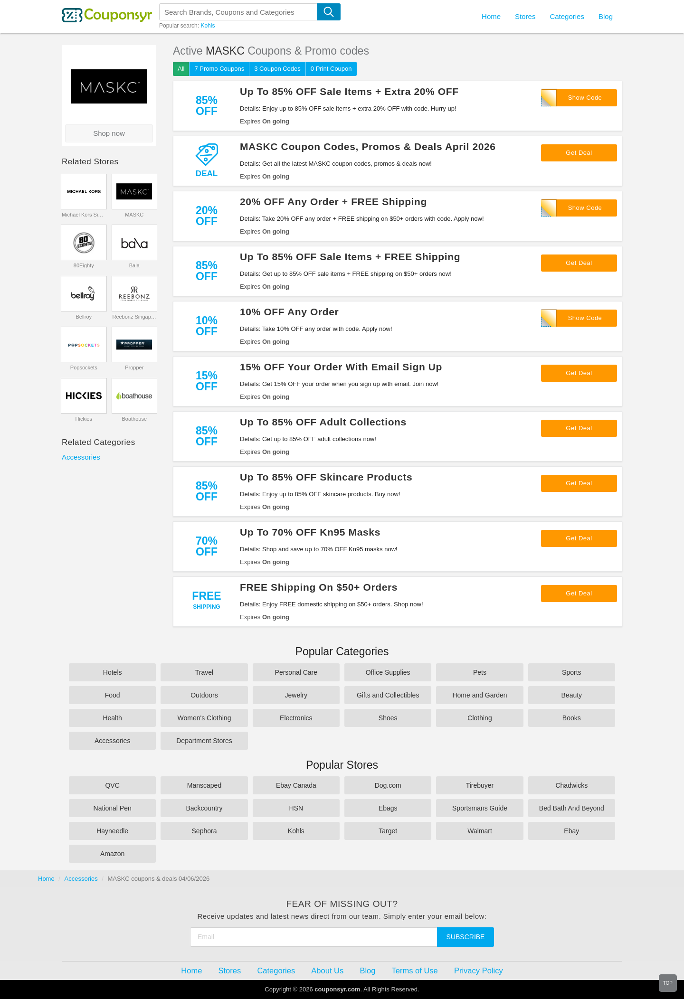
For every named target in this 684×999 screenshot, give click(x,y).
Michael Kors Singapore (84, 214)
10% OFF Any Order (289, 311)
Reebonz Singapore (134, 317)
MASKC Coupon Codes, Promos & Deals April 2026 (368, 146)
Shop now (109, 133)
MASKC (134, 214)
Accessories (81, 457)
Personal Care (296, 672)
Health (112, 718)
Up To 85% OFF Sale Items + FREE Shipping (350, 256)
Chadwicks (571, 785)
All (181, 68)
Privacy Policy (478, 970)
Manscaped (204, 785)
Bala (134, 265)
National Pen (113, 808)
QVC (112, 785)
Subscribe (465, 937)
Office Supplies (388, 672)
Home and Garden (479, 695)
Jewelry (296, 695)
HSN (296, 808)
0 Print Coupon (331, 68)
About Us (327, 970)
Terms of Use (415, 970)
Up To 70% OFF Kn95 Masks (310, 532)
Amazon (112, 854)
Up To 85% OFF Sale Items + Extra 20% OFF (349, 91)
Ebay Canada (296, 785)
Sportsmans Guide (479, 808)
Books (571, 718)
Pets (479, 672)
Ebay (571, 831)
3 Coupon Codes (277, 68)
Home (46, 878)
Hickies (84, 419)
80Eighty (84, 265)
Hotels (112, 672)
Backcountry (204, 808)
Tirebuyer (480, 785)
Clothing (479, 718)
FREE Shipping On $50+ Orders (319, 587)
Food (112, 695)
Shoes (388, 718)
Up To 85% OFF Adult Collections (323, 421)
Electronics (296, 718)
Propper (134, 367)
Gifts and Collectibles (388, 695)
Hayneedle (112, 831)
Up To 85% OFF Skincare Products (326, 476)
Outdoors (204, 695)
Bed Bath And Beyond (571, 808)
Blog (605, 16)
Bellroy (84, 317)
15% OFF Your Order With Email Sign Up (341, 366)
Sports (571, 672)
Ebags (388, 808)
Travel (204, 672)
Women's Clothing (204, 718)
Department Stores (204, 741)
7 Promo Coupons (219, 68)
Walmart (479, 831)
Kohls (207, 25)
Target (388, 831)
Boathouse (134, 419)
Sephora (204, 831)
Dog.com (388, 785)
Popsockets (83, 367)
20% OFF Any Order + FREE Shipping (333, 201)
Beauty (571, 695)
